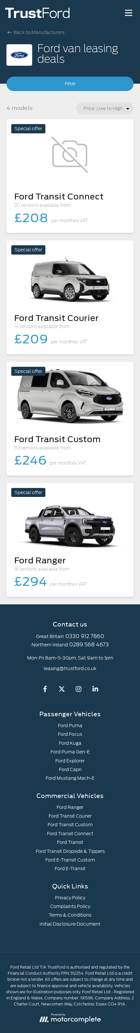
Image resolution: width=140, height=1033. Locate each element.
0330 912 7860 (84, 636)
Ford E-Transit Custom (70, 859)
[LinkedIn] (95, 690)
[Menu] (128, 12)
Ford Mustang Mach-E (70, 778)
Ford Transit (70, 842)
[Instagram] (78, 690)
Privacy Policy (70, 897)
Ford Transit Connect (70, 833)
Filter (70, 83)
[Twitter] (61, 690)
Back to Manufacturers (36, 32)
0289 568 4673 (89, 645)
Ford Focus (70, 734)
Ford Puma (70, 725)
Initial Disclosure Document (70, 924)
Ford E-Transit (70, 868)
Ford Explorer (70, 760)
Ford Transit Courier (70, 816)
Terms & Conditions (70, 915)
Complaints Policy (70, 906)
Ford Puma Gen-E (70, 751)
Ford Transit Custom (70, 824)
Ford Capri (70, 769)
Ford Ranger (70, 807)
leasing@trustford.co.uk (70, 668)
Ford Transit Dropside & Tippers (70, 851)
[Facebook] (45, 690)
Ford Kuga (70, 743)
